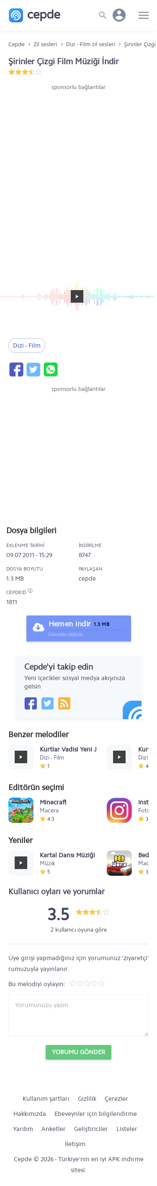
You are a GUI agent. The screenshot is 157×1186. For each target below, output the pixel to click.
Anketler (53, 1129)
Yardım (23, 1129)
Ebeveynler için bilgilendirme (95, 1114)
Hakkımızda (29, 1114)
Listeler (126, 1129)
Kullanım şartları (46, 1098)
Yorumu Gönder (78, 1052)
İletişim (75, 1144)
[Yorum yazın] (78, 1016)
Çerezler (116, 1098)
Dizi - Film (27, 345)
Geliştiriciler (91, 1129)
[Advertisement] (78, 174)
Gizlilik (87, 1098)
